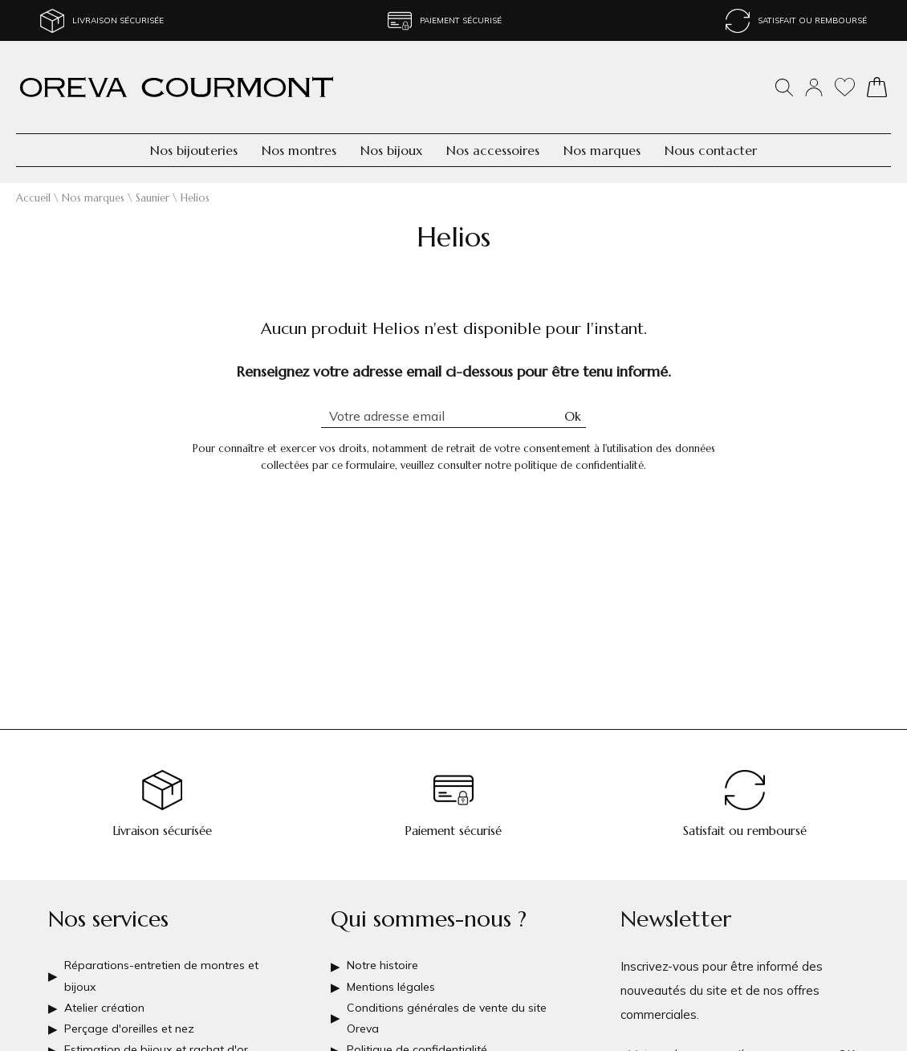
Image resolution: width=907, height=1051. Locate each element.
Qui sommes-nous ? (429, 903)
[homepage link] (176, 87)
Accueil (33, 198)
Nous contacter (711, 150)
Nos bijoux (391, 150)
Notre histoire (385, 950)
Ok (572, 416)
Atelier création (106, 998)
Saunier (152, 198)
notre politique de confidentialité (564, 465)
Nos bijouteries (194, 150)
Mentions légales (394, 974)
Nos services (108, 903)
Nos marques (602, 150)
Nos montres (299, 150)
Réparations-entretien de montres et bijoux (167, 962)
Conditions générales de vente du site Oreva (452, 1010)
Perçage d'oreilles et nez (133, 1022)
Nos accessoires (492, 150)
